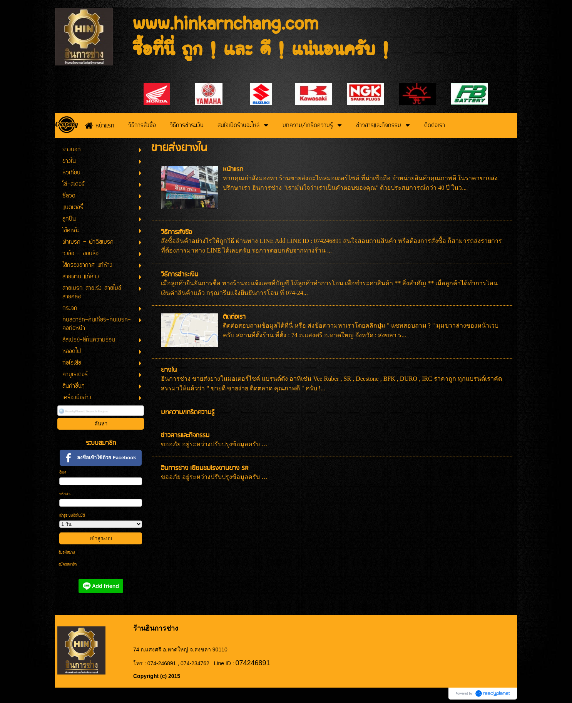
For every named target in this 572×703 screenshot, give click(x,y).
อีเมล (62, 472)
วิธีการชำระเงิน (179, 274)
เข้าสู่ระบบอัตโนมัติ (72, 516)
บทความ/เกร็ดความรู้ (187, 412)
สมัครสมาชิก (68, 564)
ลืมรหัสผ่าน (67, 553)
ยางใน (169, 370)
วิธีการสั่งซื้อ (176, 232)
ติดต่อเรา (234, 317)
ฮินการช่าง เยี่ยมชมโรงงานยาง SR (205, 468)
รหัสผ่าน (65, 494)
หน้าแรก (233, 169)
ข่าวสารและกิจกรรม (185, 435)
